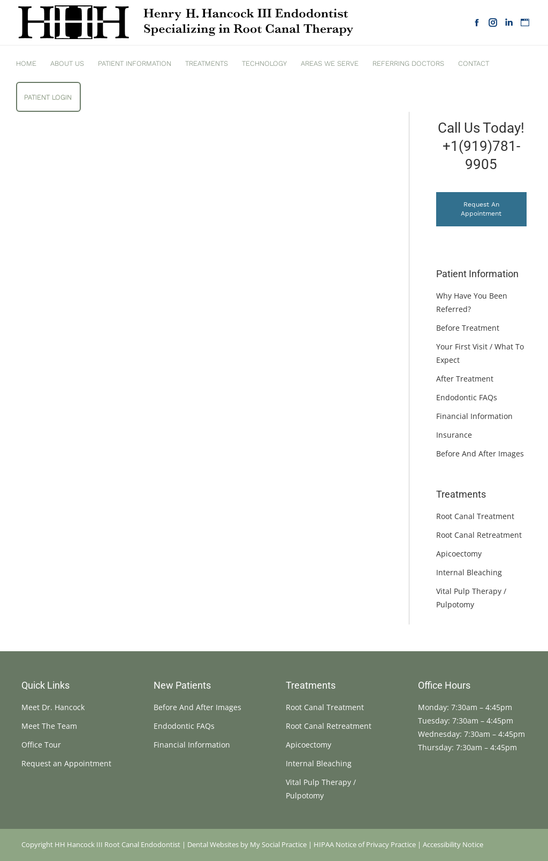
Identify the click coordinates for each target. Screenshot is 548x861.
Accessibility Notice (453, 844)
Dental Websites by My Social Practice (247, 844)
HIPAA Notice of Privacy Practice (365, 844)
